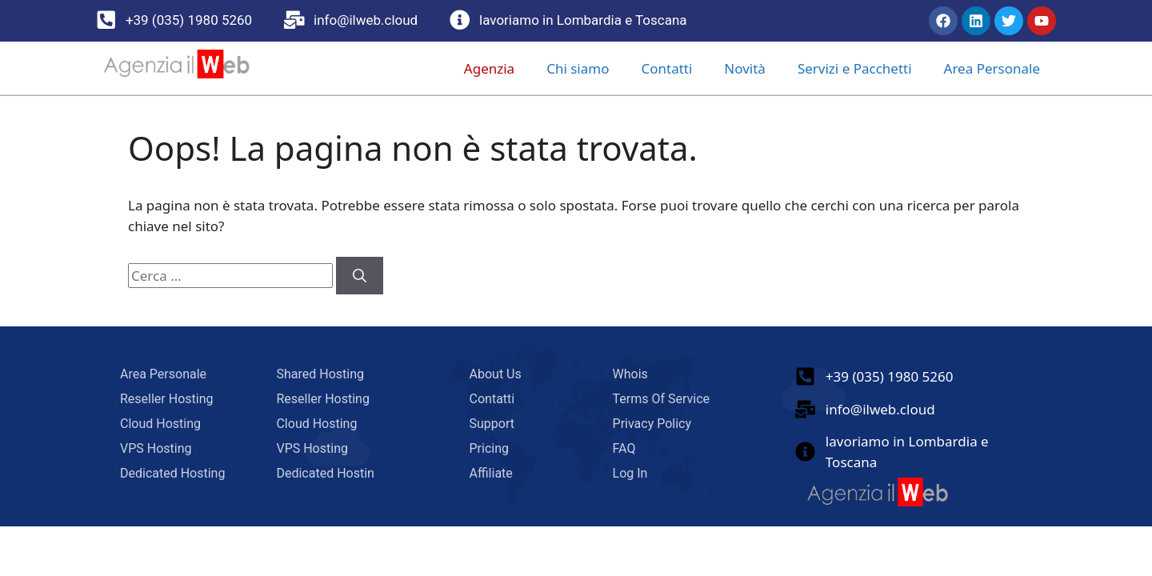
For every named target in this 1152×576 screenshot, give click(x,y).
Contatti (666, 68)
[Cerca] (359, 276)
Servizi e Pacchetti (855, 68)
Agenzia (489, 68)
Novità (745, 68)
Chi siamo (577, 68)
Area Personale (992, 68)
